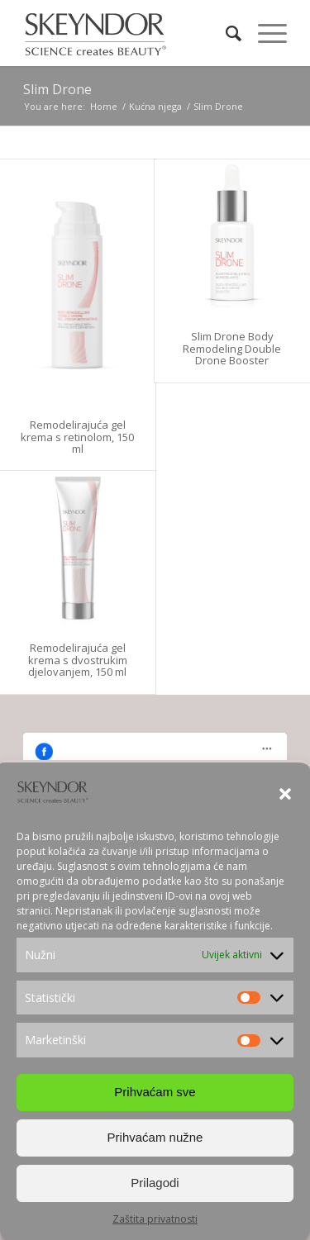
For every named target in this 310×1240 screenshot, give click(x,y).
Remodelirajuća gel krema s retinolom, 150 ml (77, 436)
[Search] (225, 33)
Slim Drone (57, 89)
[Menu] (264, 33)
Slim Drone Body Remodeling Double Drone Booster (232, 348)
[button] (285, 794)
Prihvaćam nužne (155, 1138)
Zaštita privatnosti (155, 1220)
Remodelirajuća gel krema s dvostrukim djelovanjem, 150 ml (77, 659)
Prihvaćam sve (154, 1093)
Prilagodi (155, 1183)
